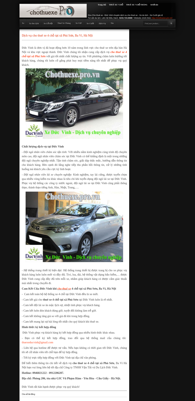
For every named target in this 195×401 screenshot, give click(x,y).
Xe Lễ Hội (48, 23)
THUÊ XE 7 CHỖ (116, 5)
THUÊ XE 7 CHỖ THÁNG (136, 5)
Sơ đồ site (154, 5)
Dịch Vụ (102, 23)
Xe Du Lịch (34, 23)
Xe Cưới (90, 23)
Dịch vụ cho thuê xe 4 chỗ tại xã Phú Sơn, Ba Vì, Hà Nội (57, 35)
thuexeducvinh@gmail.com (37, 342)
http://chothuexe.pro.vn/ (162, 18)
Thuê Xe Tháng (64, 23)
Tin (112, 23)
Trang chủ (102, 5)
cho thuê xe (64, 288)
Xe (23, 23)
